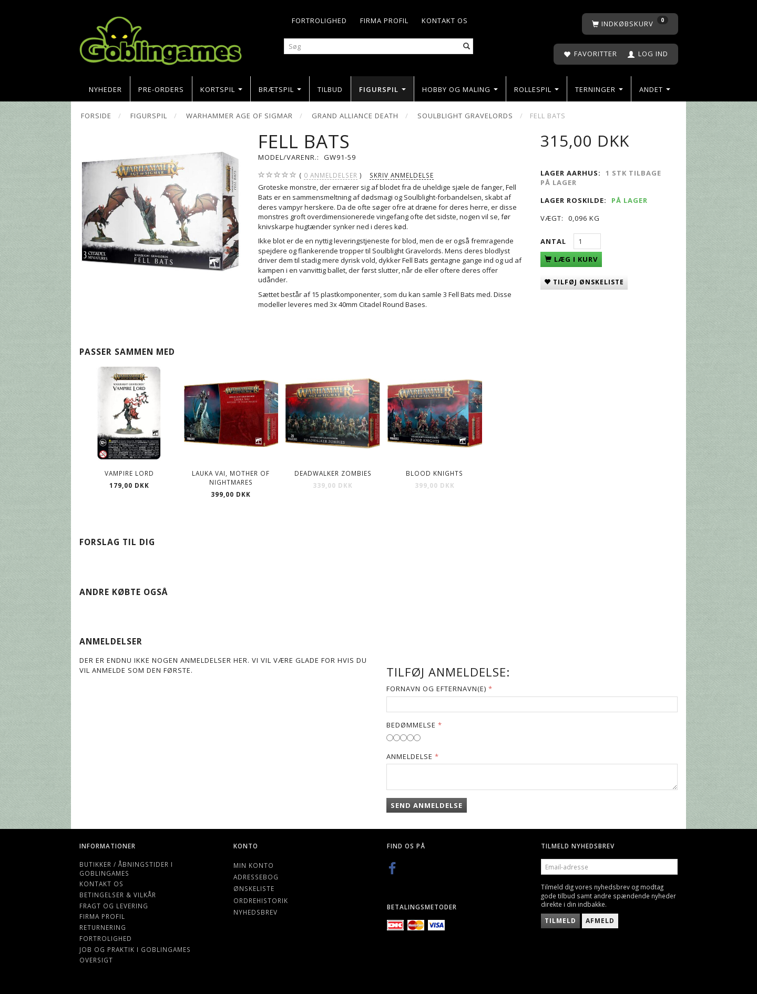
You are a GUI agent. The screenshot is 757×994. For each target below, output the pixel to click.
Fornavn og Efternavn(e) (436, 688)
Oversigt (96, 960)
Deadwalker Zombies (333, 473)
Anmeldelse (409, 756)
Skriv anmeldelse (402, 175)
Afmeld (600, 920)
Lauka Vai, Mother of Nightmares (231, 477)
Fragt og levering (113, 905)
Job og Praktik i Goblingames (135, 949)
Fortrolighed (319, 20)
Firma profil (384, 20)
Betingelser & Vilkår (117, 894)
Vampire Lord (129, 473)
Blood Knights (434, 473)
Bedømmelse (411, 725)
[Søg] (466, 47)
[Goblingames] (160, 38)
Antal (554, 241)
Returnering (102, 927)
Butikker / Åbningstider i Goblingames (126, 868)
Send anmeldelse (427, 805)
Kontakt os (445, 20)
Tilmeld (560, 920)
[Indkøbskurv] (630, 24)
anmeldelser (330, 175)
